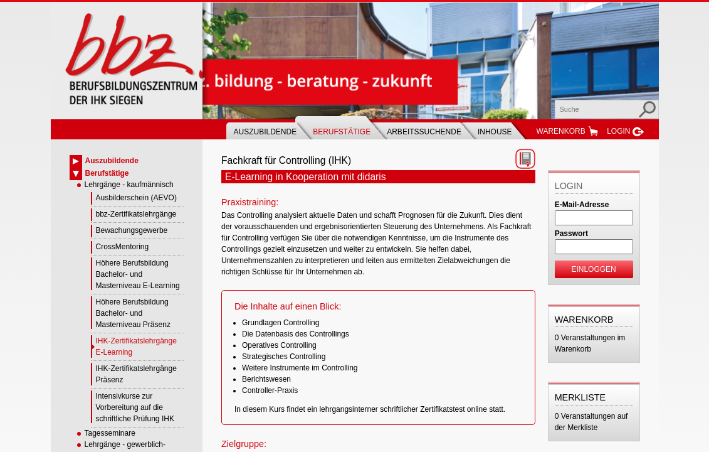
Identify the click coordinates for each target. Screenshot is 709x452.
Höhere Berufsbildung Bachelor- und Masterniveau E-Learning (138, 274)
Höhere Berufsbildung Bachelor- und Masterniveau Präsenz (133, 313)
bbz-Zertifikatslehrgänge (136, 214)
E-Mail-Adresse (582, 204)
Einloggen (593, 269)
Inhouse (495, 131)
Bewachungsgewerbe (132, 230)
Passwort (571, 233)
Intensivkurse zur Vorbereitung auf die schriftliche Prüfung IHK (135, 407)
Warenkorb (561, 131)
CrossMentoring (122, 246)
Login (618, 131)
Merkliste (580, 397)
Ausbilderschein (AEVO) (136, 197)
